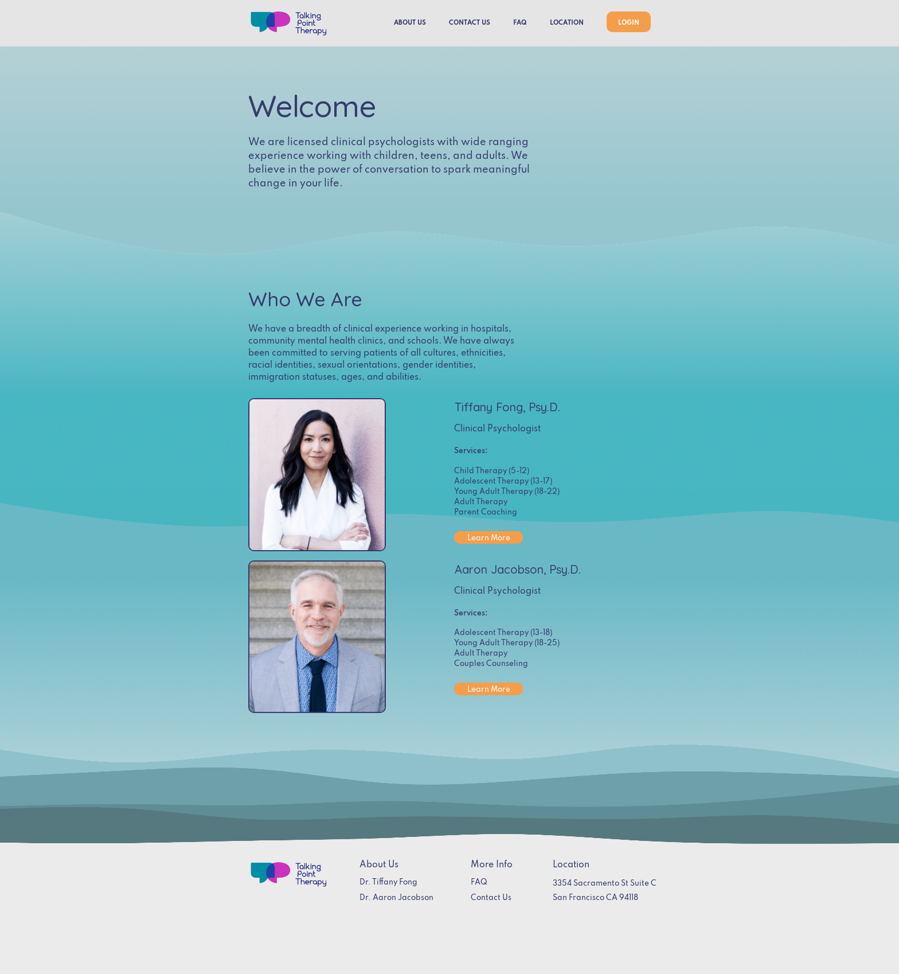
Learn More (488, 538)
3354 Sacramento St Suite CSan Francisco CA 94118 (604, 891)
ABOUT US (410, 23)
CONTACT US (469, 23)
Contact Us (491, 898)
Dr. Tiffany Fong (388, 882)
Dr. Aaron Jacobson (396, 898)
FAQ (520, 23)
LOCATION (567, 23)
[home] (288, 23)
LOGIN (628, 23)
